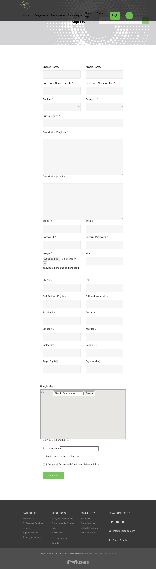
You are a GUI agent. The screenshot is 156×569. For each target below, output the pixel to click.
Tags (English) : (51, 364)
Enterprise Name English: (58, 83)
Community (73, 15)
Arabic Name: (94, 67)
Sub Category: (51, 118)
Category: (92, 99)
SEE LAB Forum (88, 539)
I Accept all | (71, 467)
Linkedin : (48, 331)
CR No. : (47, 283)
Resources (56, 15)
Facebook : (49, 315)
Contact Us (101, 15)
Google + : (91, 348)
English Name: (52, 67)
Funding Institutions (32, 544)
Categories (40, 15)
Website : (48, 223)
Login (115, 15)
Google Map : (47, 427)
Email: (90, 223)
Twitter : (90, 315)
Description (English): (55, 135)
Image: (47, 256)
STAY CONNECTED (119, 520)
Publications (57, 539)
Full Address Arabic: (97, 299)
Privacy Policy (91, 467)
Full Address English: (54, 299)
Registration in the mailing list (62, 459)
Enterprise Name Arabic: (100, 83)
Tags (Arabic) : (94, 364)
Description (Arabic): (55, 179)
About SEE (88, 15)
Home (26, 15)
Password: (49, 240)
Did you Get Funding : (54, 442)
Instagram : (49, 348)
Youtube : (91, 331)
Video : (89, 256)
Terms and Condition (70, 467)
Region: (48, 99)
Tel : (88, 283)
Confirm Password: (97, 240)
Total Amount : (51, 451)
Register (53, 480)
